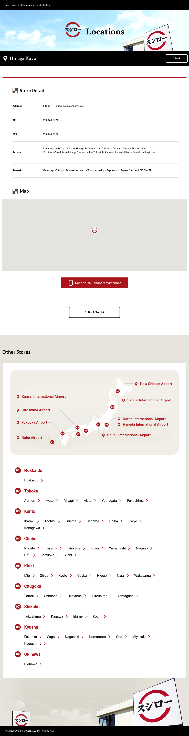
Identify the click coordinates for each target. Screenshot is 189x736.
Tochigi (50, 521)
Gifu (27, 555)
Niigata (29, 548)
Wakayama (142, 576)
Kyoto (63, 576)
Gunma (71, 521)
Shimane (50, 596)
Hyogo (102, 576)
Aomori (29, 501)
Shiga (44, 576)
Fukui (95, 548)
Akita (87, 501)
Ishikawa (74, 548)
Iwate (49, 501)
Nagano (142, 548)
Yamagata (109, 501)
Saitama (93, 521)
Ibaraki (29, 521)
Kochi (97, 616)
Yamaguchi (126, 596)
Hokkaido (31, 480)
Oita (119, 637)
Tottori (29, 596)
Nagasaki (72, 637)
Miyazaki (138, 637)
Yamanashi (117, 548)
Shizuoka (47, 555)
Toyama (51, 548)
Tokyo (132, 521)
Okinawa (30, 664)
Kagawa (57, 616)
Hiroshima (99, 596)
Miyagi (69, 501)
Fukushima (135, 501)
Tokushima (32, 616)
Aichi (68, 555)
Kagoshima (32, 644)
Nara (120, 576)
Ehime (78, 616)
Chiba (113, 521)
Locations (94, 30)
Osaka (82, 576)
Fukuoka (30, 637)
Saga (51, 637)
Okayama (75, 596)
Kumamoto (97, 637)
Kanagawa (32, 528)
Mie (27, 576)
